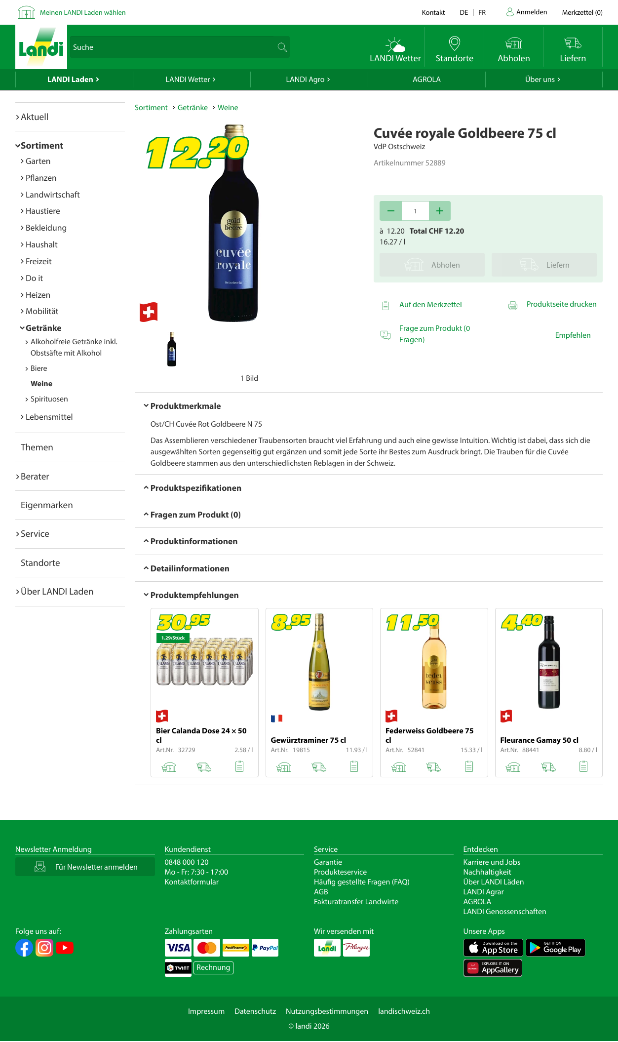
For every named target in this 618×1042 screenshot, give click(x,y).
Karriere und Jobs (492, 862)
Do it (34, 277)
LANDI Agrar (484, 892)
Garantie (328, 862)
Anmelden (531, 11)
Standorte (40, 562)
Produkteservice (340, 872)
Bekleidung (46, 227)
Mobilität (42, 311)
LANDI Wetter (188, 79)
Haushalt (42, 244)
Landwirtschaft (53, 194)
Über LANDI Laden (57, 591)
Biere (39, 368)
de (464, 12)
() (582, 12)
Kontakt (433, 12)
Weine (41, 384)
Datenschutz (255, 1011)
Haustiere (43, 210)
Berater (35, 476)
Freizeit (39, 261)
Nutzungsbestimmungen (327, 1011)
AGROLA (427, 79)
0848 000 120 (187, 862)
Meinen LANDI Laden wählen (83, 12)
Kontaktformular (192, 882)
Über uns (540, 79)
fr (482, 12)
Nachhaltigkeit (487, 872)
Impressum (206, 1011)
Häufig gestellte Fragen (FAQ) (362, 882)
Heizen (38, 294)
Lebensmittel (49, 416)
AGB (321, 892)
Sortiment (42, 145)
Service (35, 533)
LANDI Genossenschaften (505, 912)
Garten (38, 160)
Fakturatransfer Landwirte (356, 902)
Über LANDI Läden (494, 882)
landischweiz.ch (404, 1011)
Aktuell (34, 116)
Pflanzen (41, 177)
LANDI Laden (70, 79)
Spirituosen (49, 399)
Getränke (44, 327)
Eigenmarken (47, 505)
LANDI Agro (305, 79)
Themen (37, 447)
